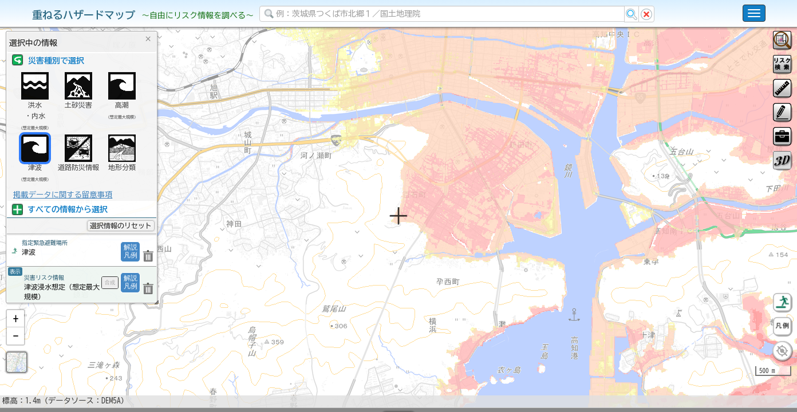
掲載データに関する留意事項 (62, 195)
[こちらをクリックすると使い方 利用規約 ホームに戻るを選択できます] (754, 13)
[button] (15, 348)
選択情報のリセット (121, 225)
